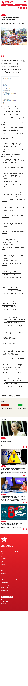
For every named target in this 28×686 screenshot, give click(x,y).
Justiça (2, 570)
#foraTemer (5, 196)
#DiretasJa (5, 273)
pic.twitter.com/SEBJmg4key (9, 260)
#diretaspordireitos (16, 194)
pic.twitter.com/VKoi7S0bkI (17, 290)
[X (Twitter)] (21, 8)
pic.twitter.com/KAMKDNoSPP (10, 212)
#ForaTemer (11, 225)
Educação (3, 564)
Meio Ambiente (3, 571)
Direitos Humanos (4, 565)
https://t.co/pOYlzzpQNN (8, 305)
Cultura (2, 567)
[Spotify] (26, 8)
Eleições (2, 562)
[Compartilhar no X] (25, 447)
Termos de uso (3, 599)
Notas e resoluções (6, 545)
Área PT (7, 5)
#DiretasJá (5, 178)
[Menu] (25, 2)
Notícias (3, 551)
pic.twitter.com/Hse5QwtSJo (9, 146)
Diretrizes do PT (18, 551)
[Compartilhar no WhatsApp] (4, 56)
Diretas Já (4, 395)
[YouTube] (23, 8)
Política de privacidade (5, 601)
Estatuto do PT (4, 579)
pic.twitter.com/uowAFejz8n (9, 228)
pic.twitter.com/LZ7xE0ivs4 (9, 244)
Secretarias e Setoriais (5, 588)
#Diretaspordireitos (13, 354)
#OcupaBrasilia (10, 239)
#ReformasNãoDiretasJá (14, 273)
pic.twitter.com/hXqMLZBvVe (9, 383)
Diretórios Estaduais (4, 590)
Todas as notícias (6, 11)
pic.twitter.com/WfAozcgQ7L (16, 196)
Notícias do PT (3, 573)
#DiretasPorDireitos (19, 114)
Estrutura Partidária (4, 584)
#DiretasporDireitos (18, 145)
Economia (3, 555)
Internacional (3, 558)
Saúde (2, 559)
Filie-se (20, 5)
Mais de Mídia (3, 419)
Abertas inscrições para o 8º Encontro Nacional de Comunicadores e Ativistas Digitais (12, 524)
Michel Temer (17, 395)
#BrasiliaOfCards (18, 130)
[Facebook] (19, 8)
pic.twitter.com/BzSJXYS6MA (9, 181)
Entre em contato (18, 581)
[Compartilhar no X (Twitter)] (3, 56)
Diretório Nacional (4, 587)
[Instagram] (20, 8)
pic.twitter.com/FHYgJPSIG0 (15, 322)
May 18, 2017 (20, 133)
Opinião (2, 568)
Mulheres (2, 561)
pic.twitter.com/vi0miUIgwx (9, 369)
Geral (16, 553)
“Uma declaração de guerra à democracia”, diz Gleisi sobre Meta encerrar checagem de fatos (13, 469)
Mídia (3, 438)
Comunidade (17, 575)
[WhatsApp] (24, 8)
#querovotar (10, 130)
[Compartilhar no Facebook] (1, 56)
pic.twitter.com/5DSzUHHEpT (10, 274)
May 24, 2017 (21, 167)
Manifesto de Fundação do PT (6, 582)
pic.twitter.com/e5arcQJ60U (9, 338)
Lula (2, 553)
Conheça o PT (4, 575)
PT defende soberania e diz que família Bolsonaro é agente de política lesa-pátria (8, 408)
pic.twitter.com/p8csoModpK (9, 306)
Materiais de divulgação (7, 546)
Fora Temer (10, 395)
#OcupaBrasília (6, 177)
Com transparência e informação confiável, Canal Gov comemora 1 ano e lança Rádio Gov (13, 497)
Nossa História (3, 578)
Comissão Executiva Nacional (6, 585)
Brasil (2, 556)
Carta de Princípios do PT (5, 581)
